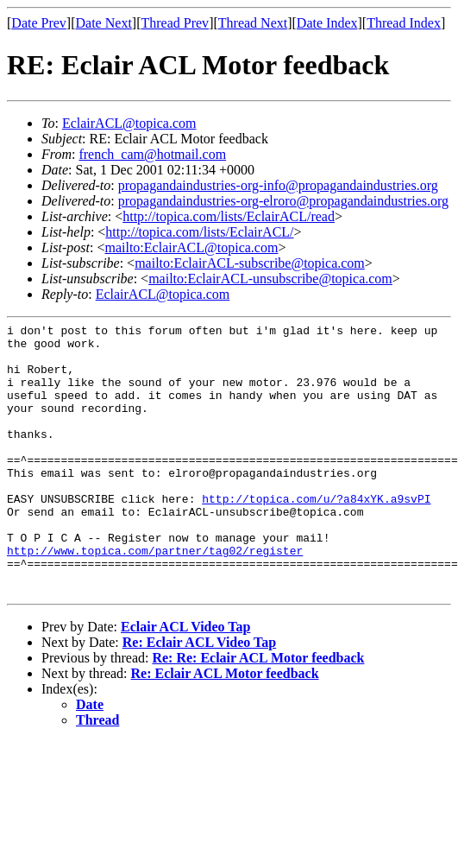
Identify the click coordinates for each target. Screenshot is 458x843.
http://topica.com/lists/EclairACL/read (228, 216)
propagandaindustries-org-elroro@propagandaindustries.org (283, 200)
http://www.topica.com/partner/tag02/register (155, 597)
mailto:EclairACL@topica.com (191, 247)
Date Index (327, 23)
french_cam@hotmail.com (152, 154)
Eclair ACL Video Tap (185, 681)
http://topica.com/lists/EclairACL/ (199, 232)
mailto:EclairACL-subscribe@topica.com (250, 263)
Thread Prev (175, 23)
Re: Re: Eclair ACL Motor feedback (258, 712)
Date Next (104, 23)
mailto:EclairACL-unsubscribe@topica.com (270, 278)
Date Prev (38, 23)
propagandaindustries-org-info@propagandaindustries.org (278, 185)
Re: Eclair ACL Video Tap (199, 696)
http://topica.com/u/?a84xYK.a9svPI (316, 534)
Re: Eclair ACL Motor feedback (225, 727)
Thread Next (252, 23)
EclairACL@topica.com (129, 123)
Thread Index (404, 23)
